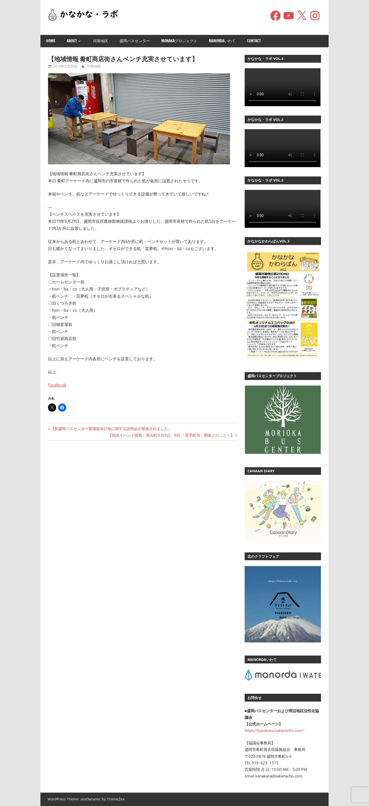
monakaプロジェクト (179, 40)
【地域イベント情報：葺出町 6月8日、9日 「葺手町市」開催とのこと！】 (171, 435)
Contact (254, 40)
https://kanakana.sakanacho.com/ (274, 730)
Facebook (57, 385)
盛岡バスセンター (135, 40)
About (72, 40)
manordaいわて (222, 40)
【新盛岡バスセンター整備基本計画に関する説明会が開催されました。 (111, 428)
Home (50, 40)
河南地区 (100, 40)
